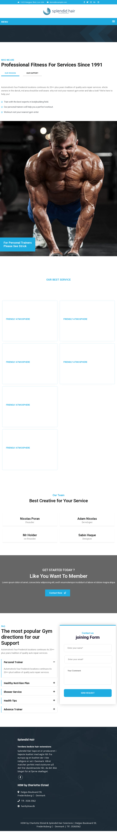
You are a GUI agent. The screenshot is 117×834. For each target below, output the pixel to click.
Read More (11, 334)
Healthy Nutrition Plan (16, 686)
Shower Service (13, 695)
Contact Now (57, 595)
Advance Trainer (13, 712)
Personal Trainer (13, 665)
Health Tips (10, 704)
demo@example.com (57, 2)
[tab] (29, 665)
